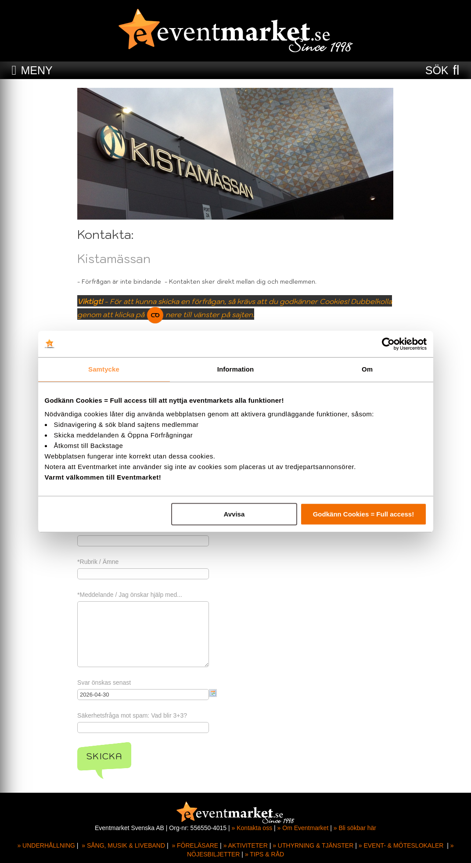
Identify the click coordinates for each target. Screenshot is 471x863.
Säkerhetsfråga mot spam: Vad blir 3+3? (132, 715)
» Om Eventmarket (303, 827)
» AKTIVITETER (245, 845)
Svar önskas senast (104, 682)
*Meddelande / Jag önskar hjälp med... (130, 594)
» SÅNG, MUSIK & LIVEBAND (123, 845)
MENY (36, 70)
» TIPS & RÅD (264, 854)
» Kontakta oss (252, 827)
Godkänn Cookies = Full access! (363, 514)
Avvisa (233, 514)
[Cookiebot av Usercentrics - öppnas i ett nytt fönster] (388, 343)
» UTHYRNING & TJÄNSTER (313, 845)
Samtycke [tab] (103, 369)
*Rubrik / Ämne (98, 561)
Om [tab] (367, 369)
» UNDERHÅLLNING (46, 845)
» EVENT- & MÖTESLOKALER (401, 845)
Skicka (105, 756)
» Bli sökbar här (355, 827)
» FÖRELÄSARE (195, 845)
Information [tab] (235, 369)
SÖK (437, 70)
